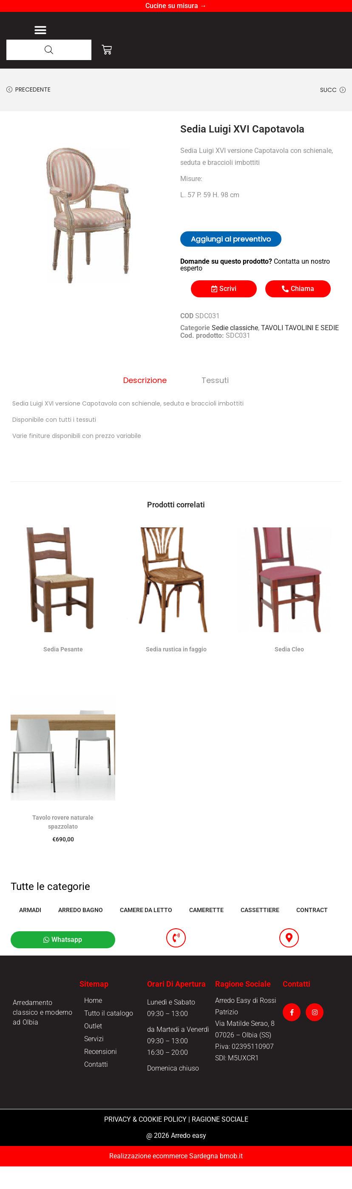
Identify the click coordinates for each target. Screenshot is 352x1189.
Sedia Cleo (289, 670)
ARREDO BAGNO (80, 931)
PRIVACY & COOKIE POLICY (145, 1142)
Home (93, 1023)
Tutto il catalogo (108, 1036)
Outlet (93, 1049)
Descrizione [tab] (148, 402)
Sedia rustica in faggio (176, 670)
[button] (40, 42)
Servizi (94, 1061)
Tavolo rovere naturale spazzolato (63, 843)
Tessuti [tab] (211, 402)
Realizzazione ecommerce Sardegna (163, 1179)
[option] (91, 232)
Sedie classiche (235, 351)
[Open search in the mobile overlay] (49, 73)
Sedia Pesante (63, 670)
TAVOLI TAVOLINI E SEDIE (300, 351)
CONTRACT (312, 931)
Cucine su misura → (176, 6)
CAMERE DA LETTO (146, 931)
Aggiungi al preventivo (231, 262)
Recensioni (100, 1074)
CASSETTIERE (260, 931)
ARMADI (30, 931)
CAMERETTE (206, 931)
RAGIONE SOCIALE (220, 1142)
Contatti (96, 1087)
